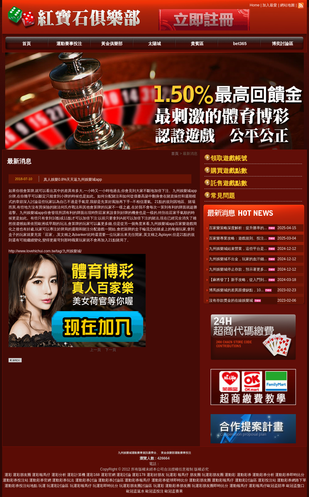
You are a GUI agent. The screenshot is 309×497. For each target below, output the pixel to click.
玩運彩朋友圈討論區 (135, 486)
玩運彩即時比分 (105, 486)
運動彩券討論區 (111, 480)
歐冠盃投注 (154, 491)
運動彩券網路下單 (291, 480)
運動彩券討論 (86, 480)
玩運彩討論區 (58, 486)
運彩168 (93, 475)
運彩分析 (59, 475)
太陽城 (154, 43)
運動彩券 (244, 475)
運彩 (8, 475)
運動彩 (230, 475)
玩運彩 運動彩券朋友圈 (172, 486)
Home (255, 5)
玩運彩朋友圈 (213, 475)
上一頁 (95, 350)
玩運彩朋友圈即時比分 (210, 486)
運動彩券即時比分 (289, 475)
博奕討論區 (282, 43)
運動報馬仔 (238, 486)
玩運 (42, 486)
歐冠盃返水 (135, 491)
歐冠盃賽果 (174, 491)
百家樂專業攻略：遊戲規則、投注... (238, 238)
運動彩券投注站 (15, 480)
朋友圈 (195, 475)
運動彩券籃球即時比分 (169, 480)
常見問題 (223, 195)
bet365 (240, 43)
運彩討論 (123, 475)
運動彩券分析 (263, 475)
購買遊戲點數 (229, 170)
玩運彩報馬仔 (81, 486)
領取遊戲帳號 (229, 158)
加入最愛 (269, 5)
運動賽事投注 (69, 43)
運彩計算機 (76, 475)
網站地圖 (287, 5)
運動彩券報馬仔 (137, 480)
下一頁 (110, 350)
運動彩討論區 (246, 480)
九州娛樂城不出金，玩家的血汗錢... (238, 259)
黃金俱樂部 (112, 43)
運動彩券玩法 (63, 480)
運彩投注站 (267, 480)
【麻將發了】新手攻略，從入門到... (238, 280)
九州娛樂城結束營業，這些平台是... (238, 249)
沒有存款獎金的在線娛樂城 (231, 300)
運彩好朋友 (156, 475)
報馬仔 (183, 475)
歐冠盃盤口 (295, 486)
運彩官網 (108, 475)
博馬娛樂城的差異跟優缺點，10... (236, 290)
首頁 (26, 43)
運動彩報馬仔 (223, 480)
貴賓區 (197, 43)
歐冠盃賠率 (276, 486)
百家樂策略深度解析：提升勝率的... (238, 228)
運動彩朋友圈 (200, 480)
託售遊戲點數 (229, 183)
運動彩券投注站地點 (21, 486)
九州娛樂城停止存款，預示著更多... (238, 269)
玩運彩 (171, 475)
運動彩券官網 (40, 480)
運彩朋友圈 (22, 475)
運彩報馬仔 (41, 475)
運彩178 (138, 475)
